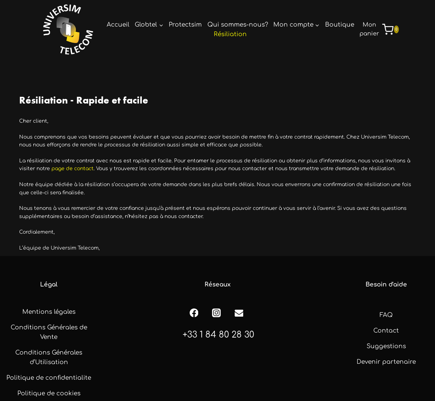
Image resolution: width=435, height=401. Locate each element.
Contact (386, 330)
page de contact (72, 168)
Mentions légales (49, 311)
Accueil (118, 24)
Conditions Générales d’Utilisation (48, 357)
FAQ (386, 315)
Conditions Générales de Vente (49, 332)
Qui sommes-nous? (237, 24)
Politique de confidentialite (48, 377)
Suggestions (386, 346)
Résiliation (230, 34)
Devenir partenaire (386, 361)
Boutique (339, 24)
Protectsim (185, 24)
